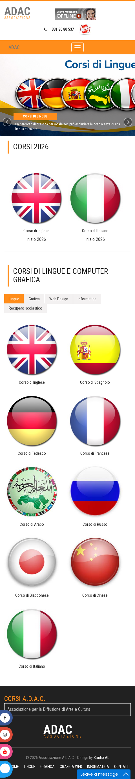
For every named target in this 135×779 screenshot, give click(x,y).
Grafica (47, 766)
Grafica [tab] (34, 299)
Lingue (29, 766)
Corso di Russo (95, 524)
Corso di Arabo (32, 524)
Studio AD (102, 757)
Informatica (98, 766)
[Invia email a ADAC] (85, 29)
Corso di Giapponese (32, 595)
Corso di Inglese (36, 230)
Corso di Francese (95, 453)
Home (14, 766)
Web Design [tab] (58, 299)
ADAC (14, 47)
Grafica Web (71, 766)
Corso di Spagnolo (95, 382)
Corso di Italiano (95, 230)
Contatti (122, 766)
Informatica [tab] (87, 299)
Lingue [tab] (14, 299)
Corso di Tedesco (32, 453)
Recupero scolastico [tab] (25, 308)
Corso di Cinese (95, 595)
